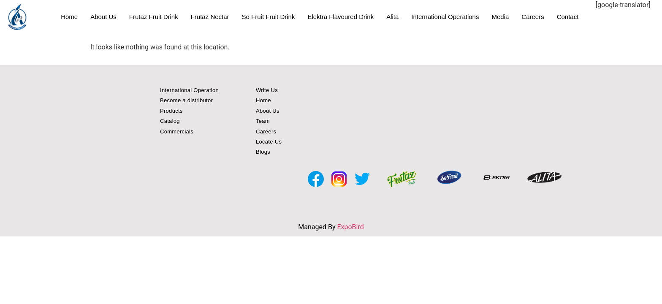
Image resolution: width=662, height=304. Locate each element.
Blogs (263, 152)
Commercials (176, 131)
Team (263, 121)
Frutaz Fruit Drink (153, 16)
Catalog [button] (170, 121)
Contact (568, 16)
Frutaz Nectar (210, 16)
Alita (392, 16)
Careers (532, 16)
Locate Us (269, 141)
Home (69, 16)
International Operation (189, 90)
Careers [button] (266, 131)
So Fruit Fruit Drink (268, 16)
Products (171, 111)
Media (500, 16)
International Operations (445, 16)
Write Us (267, 90)
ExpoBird (350, 227)
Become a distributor (186, 100)
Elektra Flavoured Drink (340, 16)
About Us (103, 16)
